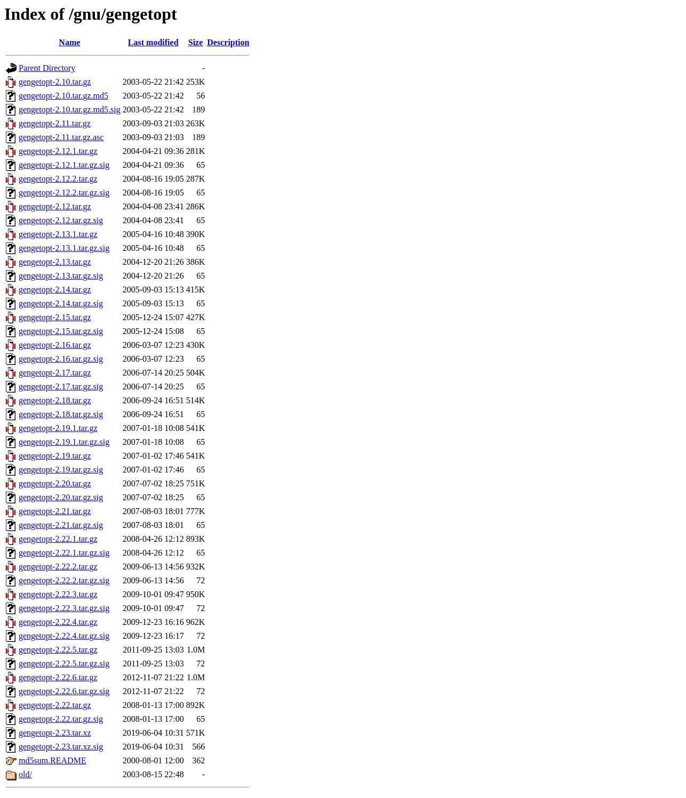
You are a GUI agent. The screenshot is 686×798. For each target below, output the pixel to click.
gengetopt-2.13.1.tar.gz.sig (64, 248)
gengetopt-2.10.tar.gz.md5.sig (70, 109)
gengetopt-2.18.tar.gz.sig (61, 414)
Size (195, 42)
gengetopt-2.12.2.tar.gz (58, 178)
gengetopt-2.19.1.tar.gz (58, 428)
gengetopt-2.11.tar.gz (55, 123)
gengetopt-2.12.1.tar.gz (58, 151)
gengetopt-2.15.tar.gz (55, 317)
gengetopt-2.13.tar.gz (55, 261)
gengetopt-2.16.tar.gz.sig (61, 358)
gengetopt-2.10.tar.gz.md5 (63, 95)
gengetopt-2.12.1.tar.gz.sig (64, 164)
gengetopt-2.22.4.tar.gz (58, 621)
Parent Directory (47, 67)
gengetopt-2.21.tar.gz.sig (61, 525)
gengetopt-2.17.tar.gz (55, 372)
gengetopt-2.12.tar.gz (55, 206)
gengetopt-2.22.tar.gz (55, 705)
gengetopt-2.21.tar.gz (55, 511)
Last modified (153, 42)
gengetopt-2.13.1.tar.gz (58, 234)
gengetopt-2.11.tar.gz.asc (61, 137)
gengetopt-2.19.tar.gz (55, 455)
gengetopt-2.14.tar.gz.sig (61, 303)
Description (228, 42)
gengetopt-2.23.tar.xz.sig (61, 746)
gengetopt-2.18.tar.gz (55, 400)
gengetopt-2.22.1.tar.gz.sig (64, 552)
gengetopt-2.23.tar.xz (55, 732)
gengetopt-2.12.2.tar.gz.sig (64, 192)
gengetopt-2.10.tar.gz (55, 81)
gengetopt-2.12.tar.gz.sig (61, 220)
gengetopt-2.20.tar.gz (55, 483)
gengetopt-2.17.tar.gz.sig (61, 386)
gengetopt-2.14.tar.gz (55, 289)
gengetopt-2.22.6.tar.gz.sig (64, 691)
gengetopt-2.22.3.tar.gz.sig (64, 608)
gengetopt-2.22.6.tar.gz (58, 677)
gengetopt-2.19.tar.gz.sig (61, 469)
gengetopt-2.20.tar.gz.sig (61, 497)
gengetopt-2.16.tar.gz (55, 344)
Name (69, 42)
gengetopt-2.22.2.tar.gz (58, 566)
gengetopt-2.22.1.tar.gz (58, 538)
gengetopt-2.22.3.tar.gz (58, 594)
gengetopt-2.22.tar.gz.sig (61, 718)
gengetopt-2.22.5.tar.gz (58, 649)
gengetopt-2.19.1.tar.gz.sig (64, 441)
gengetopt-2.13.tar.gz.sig (61, 275)
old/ (25, 774)
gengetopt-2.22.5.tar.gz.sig (64, 663)
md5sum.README (52, 760)
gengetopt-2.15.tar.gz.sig (61, 331)
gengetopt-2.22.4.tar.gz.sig (64, 635)
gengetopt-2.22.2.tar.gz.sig (64, 580)
